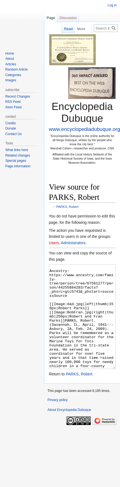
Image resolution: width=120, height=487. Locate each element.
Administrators (73, 243)
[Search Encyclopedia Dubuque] (106, 28)
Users (54, 243)
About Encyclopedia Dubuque (69, 430)
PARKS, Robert (67, 206)
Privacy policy (57, 421)
